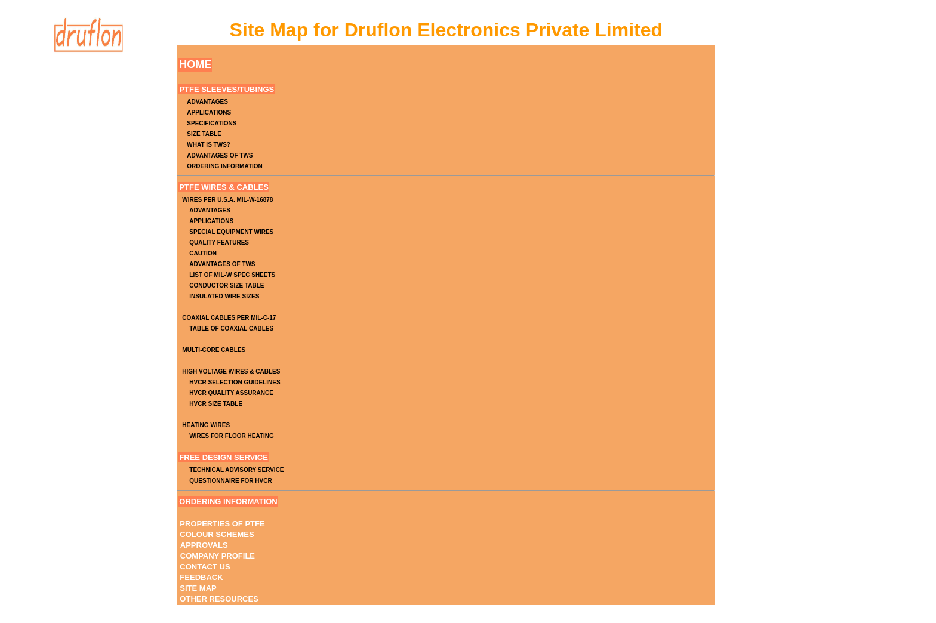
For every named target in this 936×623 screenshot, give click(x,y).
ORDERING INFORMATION (224, 166)
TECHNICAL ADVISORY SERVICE (236, 470)
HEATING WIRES (206, 425)
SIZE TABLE (204, 134)
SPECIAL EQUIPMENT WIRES (231, 232)
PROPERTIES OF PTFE (222, 523)
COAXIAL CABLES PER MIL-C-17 (229, 317)
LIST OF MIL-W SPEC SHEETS (232, 275)
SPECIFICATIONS (211, 123)
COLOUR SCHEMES (217, 534)
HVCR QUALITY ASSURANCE (231, 393)
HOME (195, 64)
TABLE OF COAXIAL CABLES (231, 328)
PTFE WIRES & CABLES (224, 187)
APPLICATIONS (209, 112)
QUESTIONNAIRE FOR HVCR (230, 480)
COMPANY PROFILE (217, 555)
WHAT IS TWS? (208, 144)
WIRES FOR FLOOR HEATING (231, 436)
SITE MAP (198, 588)
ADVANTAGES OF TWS (220, 155)
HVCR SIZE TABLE (215, 403)
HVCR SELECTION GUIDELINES (234, 382)
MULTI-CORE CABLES (213, 350)
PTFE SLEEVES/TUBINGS (226, 89)
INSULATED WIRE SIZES (224, 296)
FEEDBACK (201, 577)
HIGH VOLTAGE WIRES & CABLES (231, 371)
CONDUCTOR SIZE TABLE (226, 285)
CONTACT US (205, 566)
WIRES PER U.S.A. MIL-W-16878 (227, 199)
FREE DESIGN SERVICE (223, 457)
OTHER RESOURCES (219, 598)
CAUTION (203, 253)
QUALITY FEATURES (219, 242)
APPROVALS (204, 545)
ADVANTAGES (207, 101)
